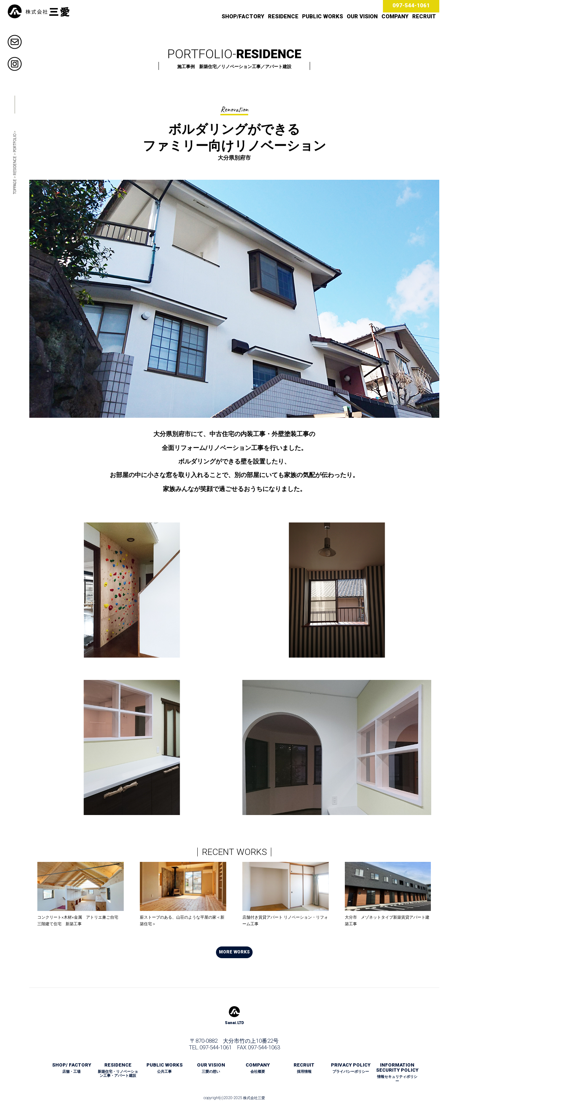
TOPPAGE (15, 186)
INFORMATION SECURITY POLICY (397, 1072)
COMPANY (395, 16)
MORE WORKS (234, 952)
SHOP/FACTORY (242, 16)
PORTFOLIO (15, 143)
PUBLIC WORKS (322, 16)
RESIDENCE (283, 16)
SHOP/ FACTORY (71, 1068)
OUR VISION (362, 16)
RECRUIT (424, 16)
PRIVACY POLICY (350, 1068)
